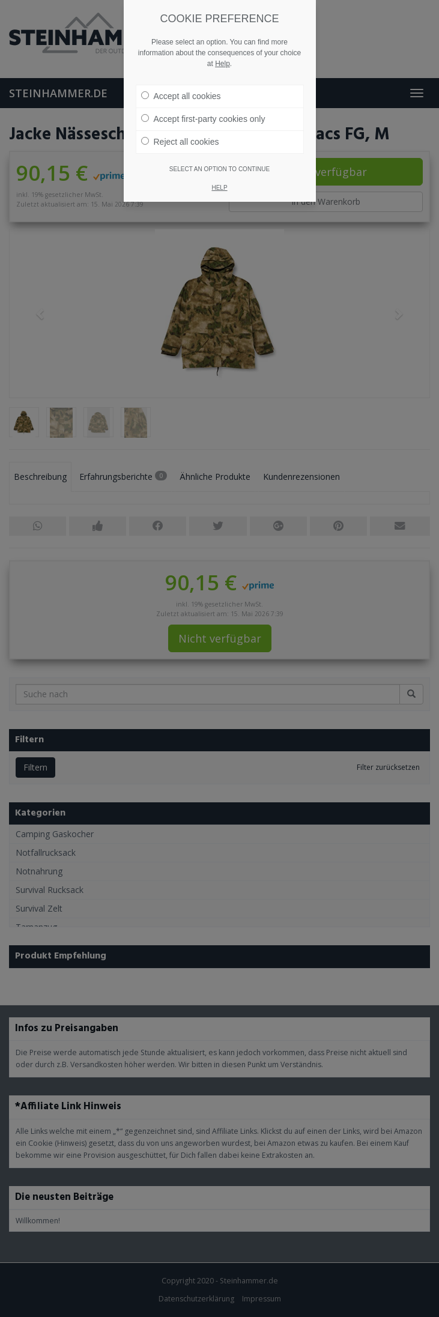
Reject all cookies (180, 142)
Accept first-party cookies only (203, 119)
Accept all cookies (181, 96)
